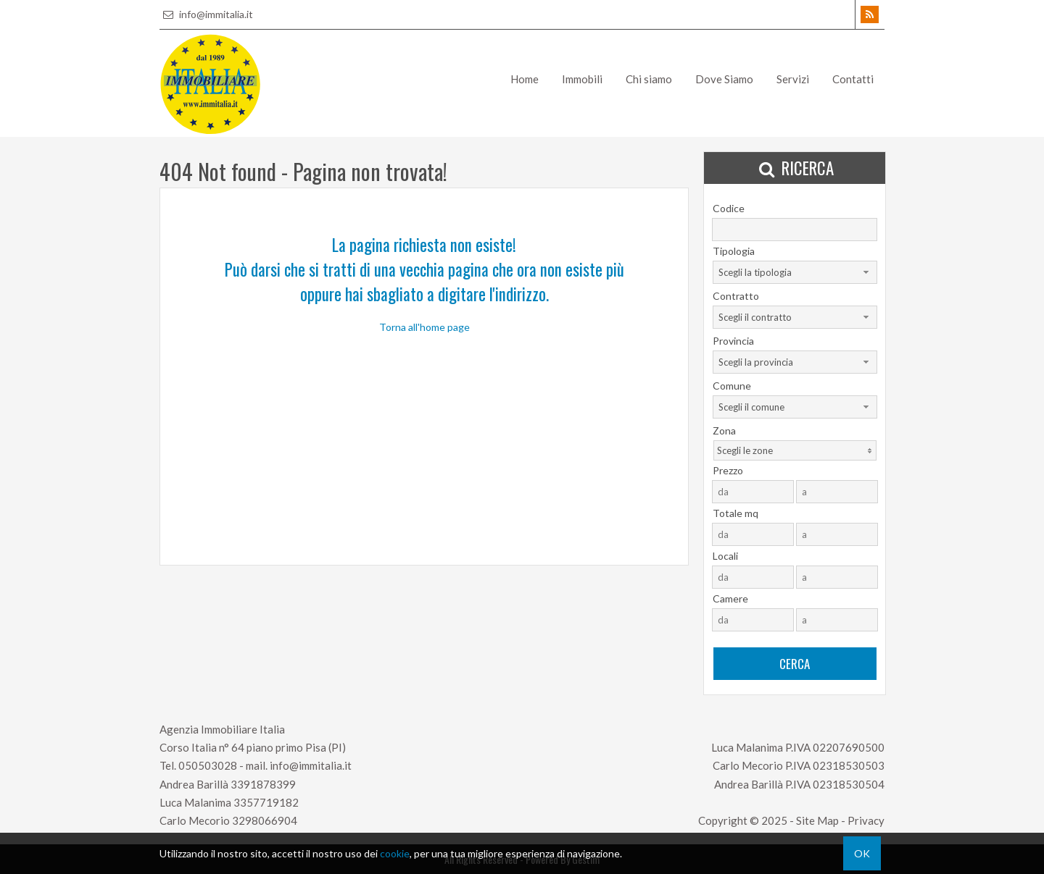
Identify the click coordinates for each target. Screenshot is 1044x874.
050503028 (207, 765)
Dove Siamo (724, 78)
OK (862, 853)
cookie (395, 853)
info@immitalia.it (206, 14)
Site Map (817, 820)
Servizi (792, 78)
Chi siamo (649, 78)
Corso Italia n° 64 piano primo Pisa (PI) (253, 747)
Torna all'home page (424, 327)
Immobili (582, 78)
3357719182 (266, 802)
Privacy (866, 820)
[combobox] (795, 272)
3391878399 (263, 784)
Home (524, 78)
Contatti (853, 78)
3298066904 (264, 820)
